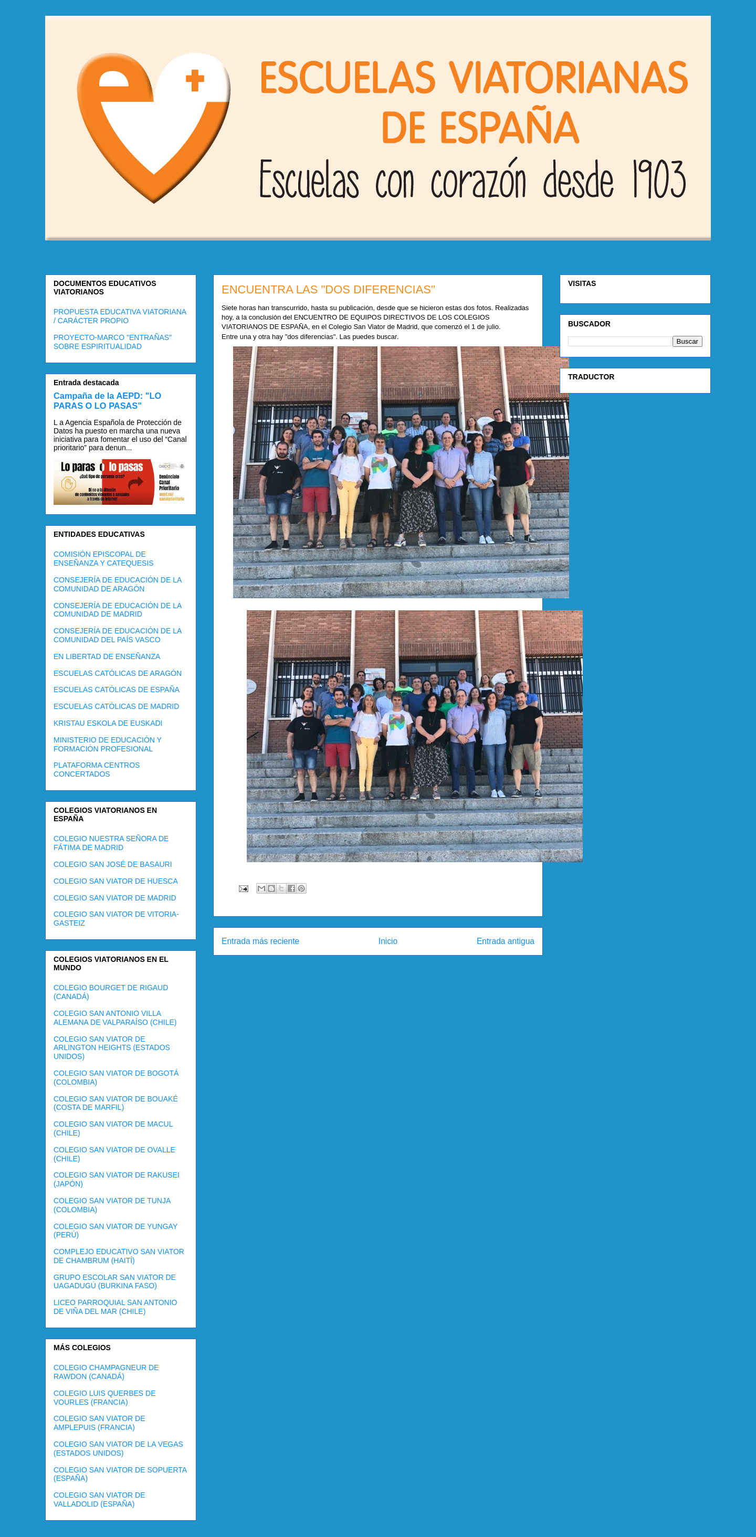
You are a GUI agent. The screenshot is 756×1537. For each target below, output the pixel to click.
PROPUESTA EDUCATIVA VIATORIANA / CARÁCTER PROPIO (120, 316)
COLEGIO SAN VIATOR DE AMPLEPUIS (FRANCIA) (99, 1423)
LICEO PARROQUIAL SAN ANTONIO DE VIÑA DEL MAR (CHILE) (115, 1307)
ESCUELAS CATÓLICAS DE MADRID (116, 706)
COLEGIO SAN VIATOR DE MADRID (115, 898)
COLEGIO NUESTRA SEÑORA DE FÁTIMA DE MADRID (111, 843)
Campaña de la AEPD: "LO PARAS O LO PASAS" (107, 400)
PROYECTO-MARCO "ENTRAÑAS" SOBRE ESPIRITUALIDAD (113, 342)
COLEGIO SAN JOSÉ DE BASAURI (113, 864)
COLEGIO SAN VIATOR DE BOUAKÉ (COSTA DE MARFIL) (116, 1103)
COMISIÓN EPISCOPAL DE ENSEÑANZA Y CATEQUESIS (104, 558)
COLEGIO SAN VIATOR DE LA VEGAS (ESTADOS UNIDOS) (118, 1448)
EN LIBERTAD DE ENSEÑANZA (107, 656)
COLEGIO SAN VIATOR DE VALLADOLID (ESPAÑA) (99, 1499)
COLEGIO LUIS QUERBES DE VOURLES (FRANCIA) (105, 1397)
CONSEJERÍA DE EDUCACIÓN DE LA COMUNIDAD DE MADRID (118, 610)
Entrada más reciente (260, 941)
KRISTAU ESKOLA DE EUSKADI (108, 723)
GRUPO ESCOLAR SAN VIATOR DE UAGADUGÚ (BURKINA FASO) (115, 1281)
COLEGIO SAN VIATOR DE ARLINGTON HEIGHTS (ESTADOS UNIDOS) (112, 1048)
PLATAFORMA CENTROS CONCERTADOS (97, 769)
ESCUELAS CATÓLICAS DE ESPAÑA (117, 689)
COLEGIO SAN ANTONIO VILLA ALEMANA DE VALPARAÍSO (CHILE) (115, 1017)
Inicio (388, 941)
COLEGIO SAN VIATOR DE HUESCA (116, 881)
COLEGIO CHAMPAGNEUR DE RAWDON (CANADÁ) (106, 1372)
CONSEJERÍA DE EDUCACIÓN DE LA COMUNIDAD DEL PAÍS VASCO (118, 635)
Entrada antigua (505, 941)
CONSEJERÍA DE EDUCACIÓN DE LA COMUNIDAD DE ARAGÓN (118, 584)
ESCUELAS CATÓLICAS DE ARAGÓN (118, 673)
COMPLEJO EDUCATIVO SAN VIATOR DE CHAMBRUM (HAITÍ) (119, 1256)
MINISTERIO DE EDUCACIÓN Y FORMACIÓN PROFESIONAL (108, 744)
